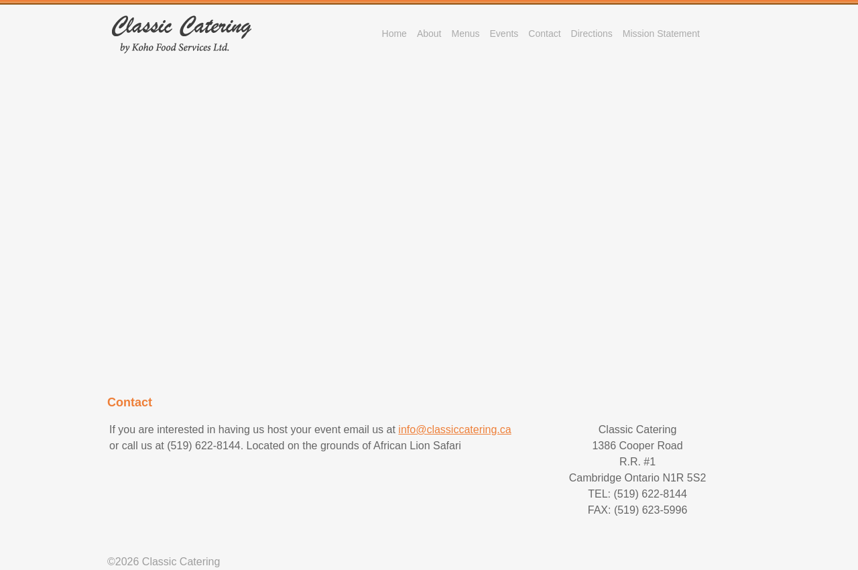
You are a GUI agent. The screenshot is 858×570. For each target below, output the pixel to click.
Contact (544, 33)
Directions (592, 33)
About (429, 33)
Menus (465, 33)
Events (504, 33)
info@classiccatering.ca (454, 429)
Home (394, 33)
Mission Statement (661, 33)
